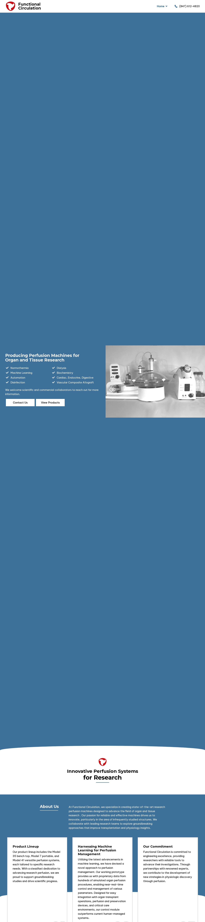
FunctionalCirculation (29, 6)
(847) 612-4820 (189, 6)
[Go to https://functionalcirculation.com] (10, 6)
